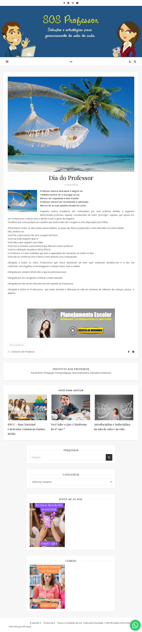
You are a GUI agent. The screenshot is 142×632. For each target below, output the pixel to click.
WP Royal (27, 626)
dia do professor (17, 345)
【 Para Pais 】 (49, 623)
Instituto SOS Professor (23, 351)
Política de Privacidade (93, 623)
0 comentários (71, 184)
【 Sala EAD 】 (35, 623)
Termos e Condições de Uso (69, 623)
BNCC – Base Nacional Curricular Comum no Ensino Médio (26, 429)
